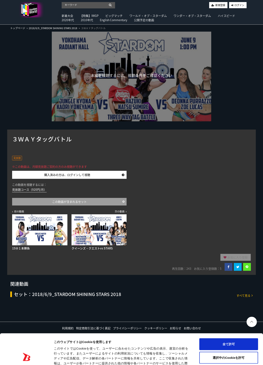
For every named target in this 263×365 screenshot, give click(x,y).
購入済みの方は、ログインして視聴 (84, 175)
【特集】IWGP (89, 16)
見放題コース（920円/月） (29, 189)
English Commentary (113, 20)
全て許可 (229, 316)
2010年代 (87, 20)
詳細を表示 (198, 357)
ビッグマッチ (114, 16)
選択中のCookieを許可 (229, 330)
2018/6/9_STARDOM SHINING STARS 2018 (53, 28)
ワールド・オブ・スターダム (148, 16)
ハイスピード (226, 16)
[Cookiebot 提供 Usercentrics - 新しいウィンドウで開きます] (27, 357)
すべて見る (244, 295)
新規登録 (220, 5)
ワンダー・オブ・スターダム (192, 16)
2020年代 (68, 20)
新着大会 (67, 16)
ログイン (239, 5)
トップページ (17, 28)
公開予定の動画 (144, 20)
